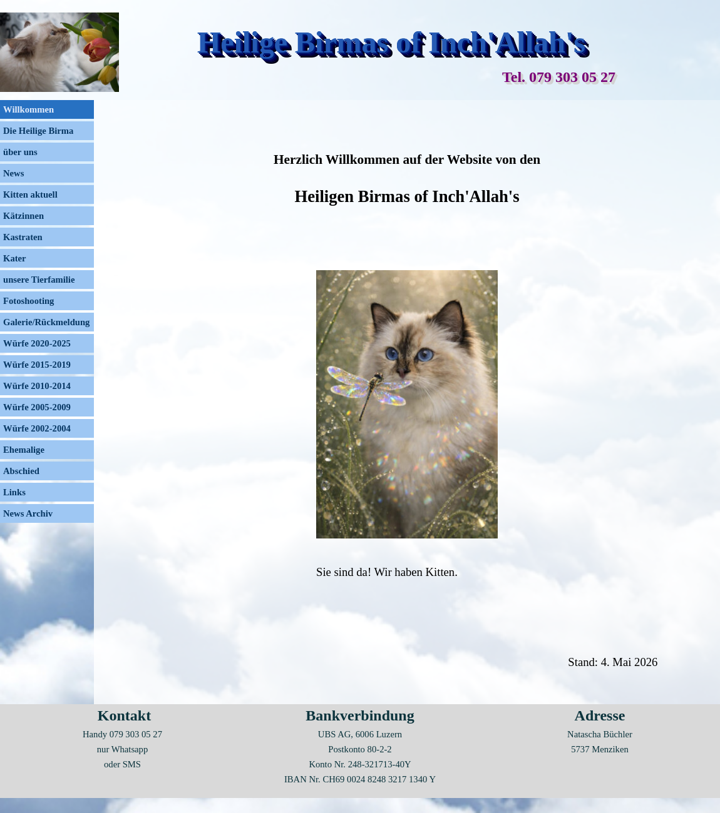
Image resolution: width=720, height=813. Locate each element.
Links (14, 492)
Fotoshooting (28, 301)
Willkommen (28, 109)
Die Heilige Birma (38, 131)
